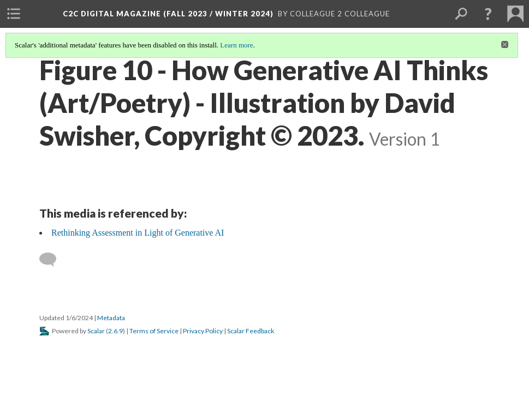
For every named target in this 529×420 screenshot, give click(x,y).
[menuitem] (13, 13)
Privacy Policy (203, 331)
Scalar (96, 331)
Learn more (236, 45)
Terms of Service (154, 331)
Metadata (111, 318)
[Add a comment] (52, 260)
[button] (488, 13)
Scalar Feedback (250, 331)
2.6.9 (115, 331)
